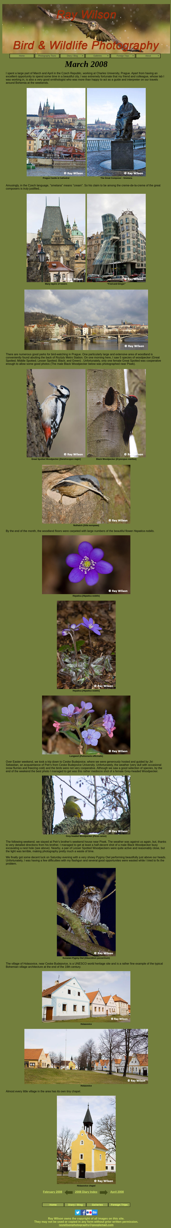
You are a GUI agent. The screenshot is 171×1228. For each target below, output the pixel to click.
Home (22, 56)
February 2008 (52, 1191)
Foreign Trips (123, 56)
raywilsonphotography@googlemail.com (86, 1224)
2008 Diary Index (86, 1191)
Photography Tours (47, 56)
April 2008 (117, 1191)
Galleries (97, 56)
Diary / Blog (72, 56)
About (148, 56)
